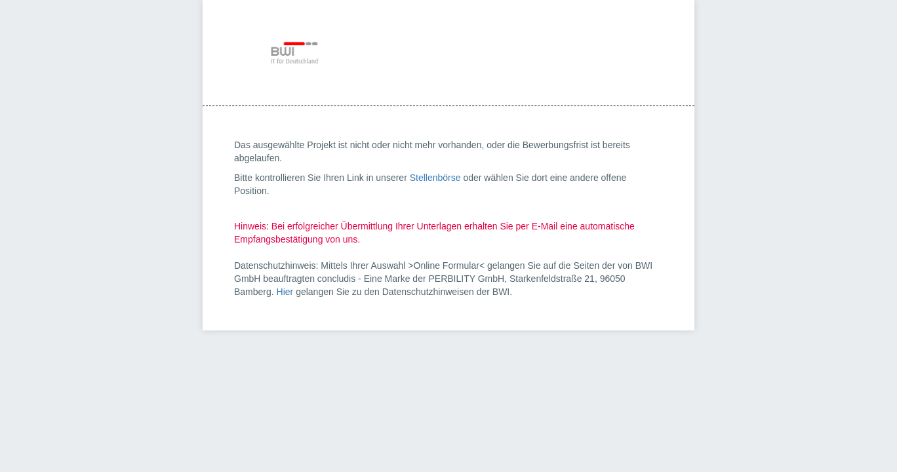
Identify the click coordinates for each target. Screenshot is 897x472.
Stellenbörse (435, 177)
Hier (285, 291)
